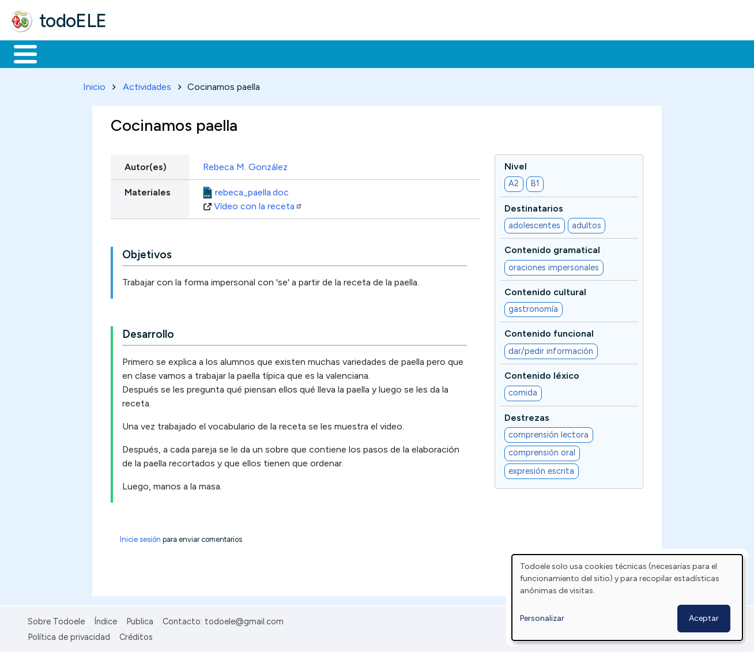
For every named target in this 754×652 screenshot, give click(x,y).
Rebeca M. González (245, 164)
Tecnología (344, 53)
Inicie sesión (140, 537)
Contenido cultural (545, 289)
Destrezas (526, 415)
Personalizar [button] (542, 618)
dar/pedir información (550, 349)
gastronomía (533, 307)
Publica (139, 620)
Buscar (473, 53)
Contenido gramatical (552, 248)
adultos (586, 223)
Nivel (515, 164)
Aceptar (704, 618)
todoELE (73, 21)
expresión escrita (541, 468)
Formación (139, 53)
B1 (535, 181)
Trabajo (207, 53)
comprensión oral (541, 451)
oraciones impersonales (553, 265)
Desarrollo (148, 332)
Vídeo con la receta (258, 203)
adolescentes (534, 223)
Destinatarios (533, 206)
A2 (513, 181)
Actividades (147, 84)
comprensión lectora (548, 432)
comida (522, 391)
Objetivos (147, 252)
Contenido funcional (549, 331)
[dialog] (627, 597)
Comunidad (421, 53)
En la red (272, 53)
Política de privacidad (69, 635)
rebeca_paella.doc (252, 189)
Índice (105, 620)
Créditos (136, 635)
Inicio (19, 53)
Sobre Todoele (56, 620)
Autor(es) (146, 164)
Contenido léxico (541, 373)
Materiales (65, 53)
